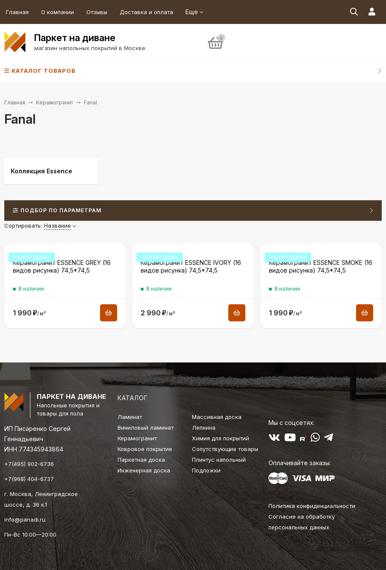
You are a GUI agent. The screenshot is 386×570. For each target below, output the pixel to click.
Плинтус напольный (219, 459)
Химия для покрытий (220, 438)
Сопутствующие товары (225, 448)
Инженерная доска (144, 470)
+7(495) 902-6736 (29, 463)
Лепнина (203, 427)
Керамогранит (54, 102)
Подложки (206, 470)
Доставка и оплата (146, 12)
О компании (57, 12)
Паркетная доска (141, 459)
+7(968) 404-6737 (29, 478)
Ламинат (130, 416)
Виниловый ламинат (146, 427)
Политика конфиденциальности (311, 505)
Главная (17, 12)
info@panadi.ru (24, 519)
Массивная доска (217, 416)
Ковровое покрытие (145, 448)
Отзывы (96, 12)
